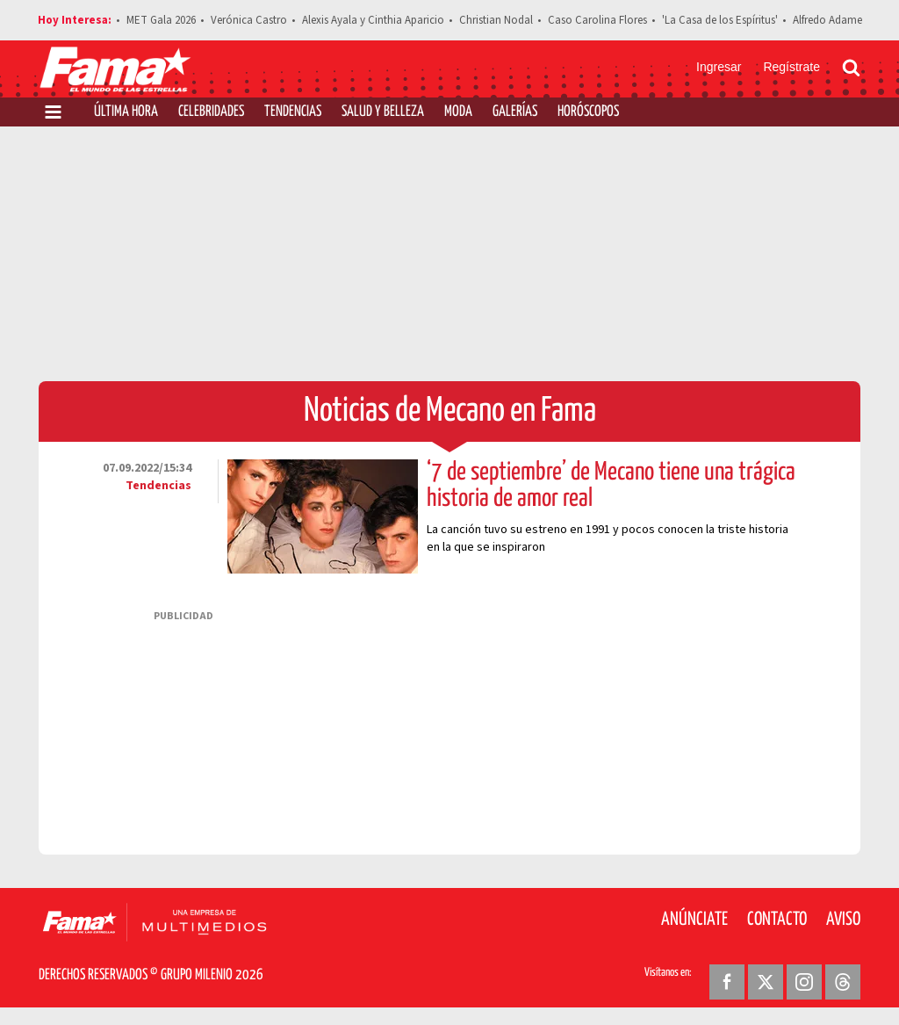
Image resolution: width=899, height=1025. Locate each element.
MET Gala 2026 (161, 20)
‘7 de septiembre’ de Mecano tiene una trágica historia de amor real (611, 485)
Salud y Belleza (383, 112)
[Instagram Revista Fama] (804, 982)
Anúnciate (694, 919)
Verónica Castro (249, 20)
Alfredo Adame (827, 20)
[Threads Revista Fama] (842, 982)
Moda (458, 112)
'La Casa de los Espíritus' (720, 20)
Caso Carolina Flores (597, 20)
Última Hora (126, 112)
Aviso (843, 919)
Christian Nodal (496, 20)
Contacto (777, 919)
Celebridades (211, 112)
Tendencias (292, 112)
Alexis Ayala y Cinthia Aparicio (373, 20)
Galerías (515, 112)
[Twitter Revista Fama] (765, 982)
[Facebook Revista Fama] (726, 982)
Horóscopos (588, 112)
